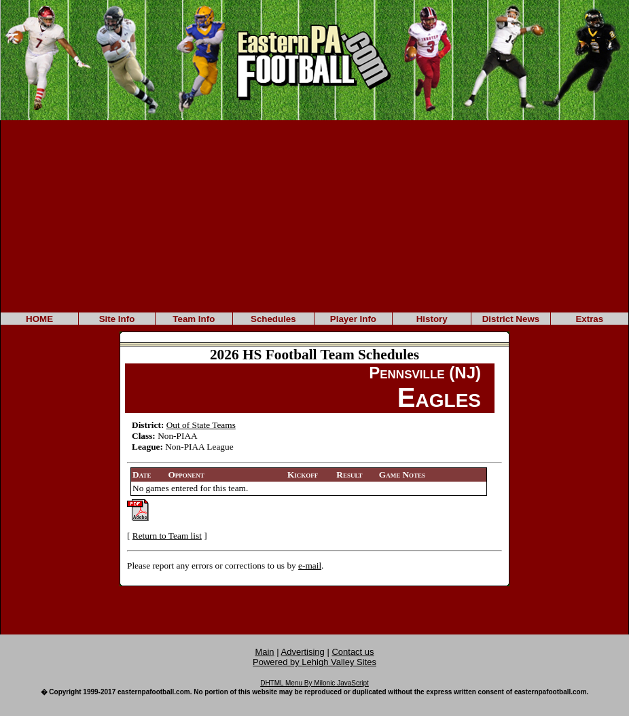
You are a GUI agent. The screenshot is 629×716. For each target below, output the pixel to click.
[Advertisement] (314, 215)
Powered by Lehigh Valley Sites (314, 662)
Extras (589, 319)
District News (510, 319)
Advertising (303, 652)
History (432, 319)
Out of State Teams (201, 425)
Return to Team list (167, 536)
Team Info (194, 319)
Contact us (352, 652)
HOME (39, 319)
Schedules (273, 319)
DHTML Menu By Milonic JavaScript (314, 683)
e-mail (309, 565)
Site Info (117, 319)
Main (264, 652)
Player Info (353, 319)
